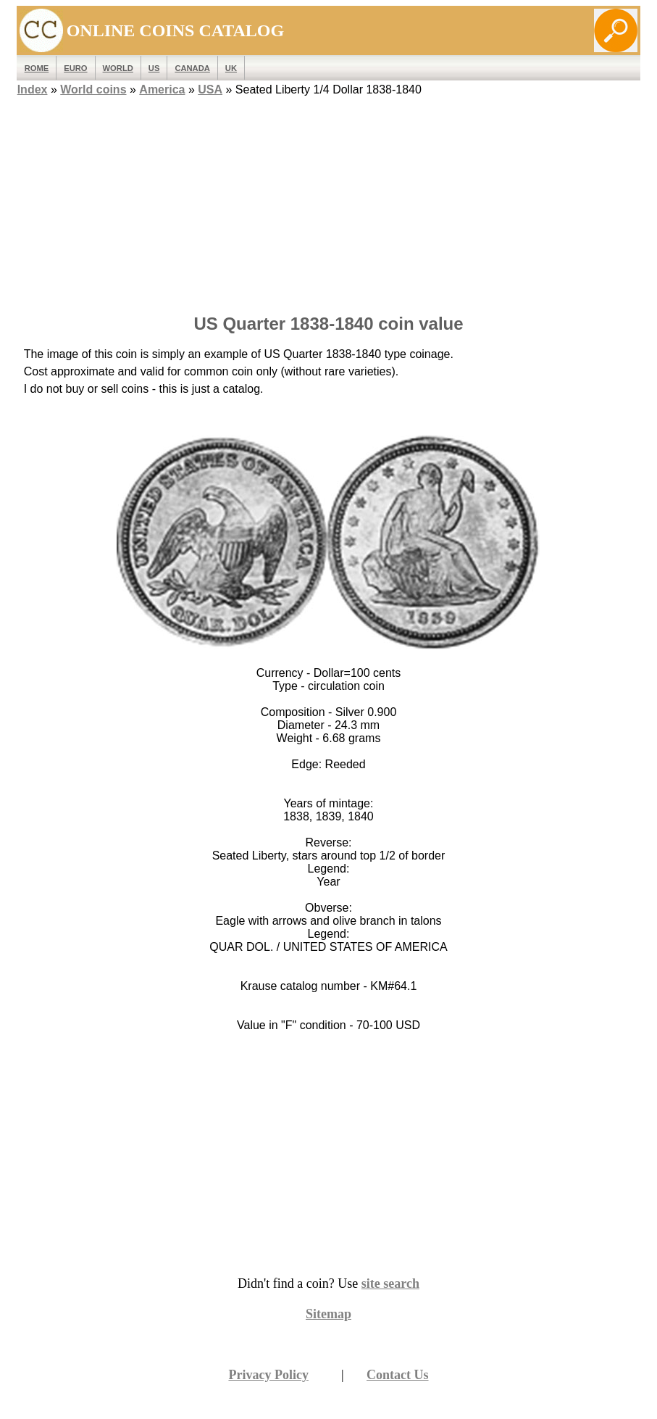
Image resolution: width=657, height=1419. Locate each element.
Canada (192, 68)
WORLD (118, 68)
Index (32, 89)
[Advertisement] (329, 200)
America (162, 89)
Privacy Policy (268, 1375)
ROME (37, 68)
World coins (93, 89)
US (154, 68)
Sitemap (328, 1314)
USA (210, 89)
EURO (75, 68)
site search (390, 1283)
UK (231, 68)
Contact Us (398, 1375)
